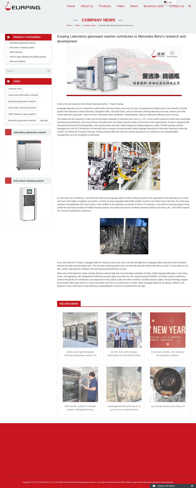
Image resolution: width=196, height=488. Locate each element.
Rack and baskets (18, 61)
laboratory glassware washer (22, 101)
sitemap (44, 120)
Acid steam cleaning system (22, 47)
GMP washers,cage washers (22, 114)
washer (60, 111)
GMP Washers (16, 52)
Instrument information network (23, 95)
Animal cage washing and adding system (28, 57)
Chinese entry (15, 88)
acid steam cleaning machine (22, 107)
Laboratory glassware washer (23, 43)
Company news (98, 20)
